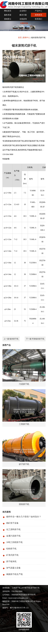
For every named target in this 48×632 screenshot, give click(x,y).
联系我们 (38, 19)
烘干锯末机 (11, 561)
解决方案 (23, 15)
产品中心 (38, 11)
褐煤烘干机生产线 (14, 574)
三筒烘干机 (16, 588)
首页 (20, 38)
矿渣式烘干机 (12, 555)
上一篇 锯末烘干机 (11, 339)
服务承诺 (7, 15)
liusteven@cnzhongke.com (18, 598)
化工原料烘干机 (13, 529)
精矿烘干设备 (12, 523)
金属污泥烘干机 (13, 536)
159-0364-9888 (16, 591)
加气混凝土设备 (13, 568)
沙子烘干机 (25, 588)
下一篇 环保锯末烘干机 (35, 339)
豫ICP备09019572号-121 (19, 608)
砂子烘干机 (35, 588)
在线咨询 (23, 19)
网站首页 (7, 11)
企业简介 (23, 11)
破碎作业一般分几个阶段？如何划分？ (23, 517)
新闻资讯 (38, 15)
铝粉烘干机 (11, 549)
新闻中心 (26, 38)
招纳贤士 (7, 19)
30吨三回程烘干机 (14, 542)
